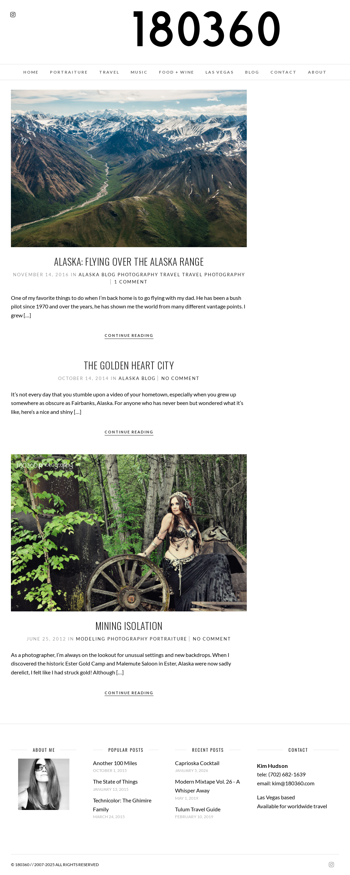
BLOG (252, 72)
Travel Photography (213, 274)
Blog (109, 274)
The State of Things (115, 781)
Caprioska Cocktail (197, 763)
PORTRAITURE (69, 72)
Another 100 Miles (115, 763)
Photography (138, 274)
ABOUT (317, 72)
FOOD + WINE (176, 72)
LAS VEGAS (219, 72)
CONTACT (283, 72)
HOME (31, 72)
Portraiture (168, 639)
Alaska (89, 274)
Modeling (91, 639)
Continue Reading (129, 335)
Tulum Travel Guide (197, 809)
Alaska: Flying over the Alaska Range (129, 261)
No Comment (180, 378)
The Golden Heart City (129, 365)
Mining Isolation (129, 626)
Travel (170, 274)
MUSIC (139, 72)
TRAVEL (109, 72)
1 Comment (131, 281)
